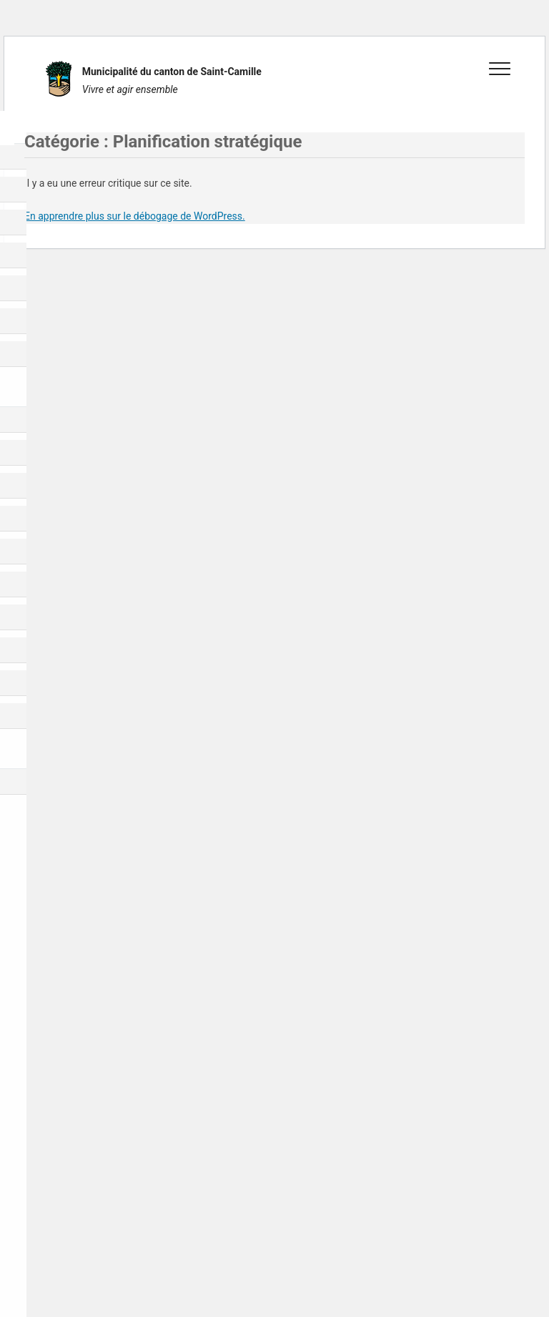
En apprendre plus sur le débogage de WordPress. (134, 216)
